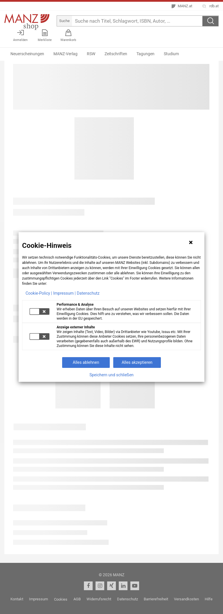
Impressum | (64, 293)
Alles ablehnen (86, 362)
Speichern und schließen (111, 375)
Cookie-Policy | (39, 293)
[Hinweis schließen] (190, 242)
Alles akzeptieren (137, 362)
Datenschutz (88, 293)
